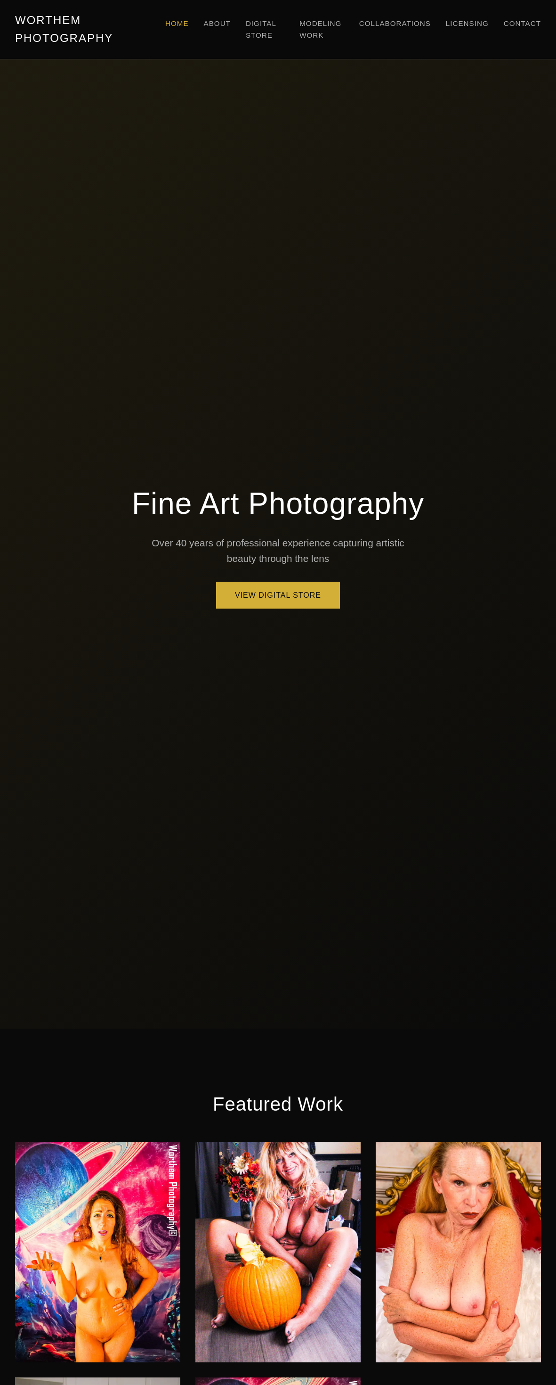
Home (177, 23)
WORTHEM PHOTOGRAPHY (64, 29)
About (217, 23)
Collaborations (395, 23)
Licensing (467, 23)
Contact (522, 23)
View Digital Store (278, 595)
